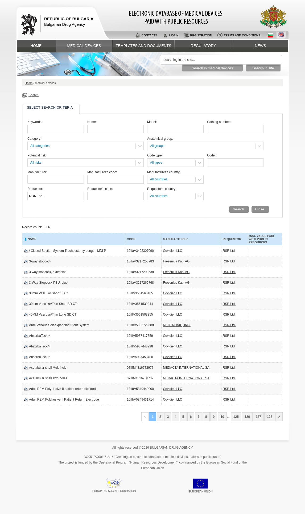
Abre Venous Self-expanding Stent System (59, 325)
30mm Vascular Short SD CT (49, 293)
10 (222, 417)
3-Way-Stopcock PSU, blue (48, 282)
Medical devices (84, 46)
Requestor (232, 239)
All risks (35, 162)
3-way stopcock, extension (48, 272)
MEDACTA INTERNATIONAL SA (186, 367)
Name (32, 238)
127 (258, 417)
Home (36, 46)
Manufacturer (175, 239)
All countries (158, 179)
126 (247, 417)
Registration (201, 35)
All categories (40, 146)
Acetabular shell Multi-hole (48, 367)
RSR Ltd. (229, 251)
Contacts (149, 35)
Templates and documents (143, 46)
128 (269, 417)
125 (236, 417)
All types (156, 162)
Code (131, 239)
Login (174, 35)
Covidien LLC (172, 251)
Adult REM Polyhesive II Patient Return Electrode (64, 399)
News (260, 46)
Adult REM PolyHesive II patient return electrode (63, 389)
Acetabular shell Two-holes (48, 378)
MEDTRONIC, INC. (176, 325)
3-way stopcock (40, 261)
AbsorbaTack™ (40, 336)
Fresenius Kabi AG (176, 261)
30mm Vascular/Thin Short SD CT (53, 304)
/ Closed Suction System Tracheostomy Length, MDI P (67, 251)
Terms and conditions (242, 35)
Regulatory (203, 46)
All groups (157, 146)
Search (33, 95)
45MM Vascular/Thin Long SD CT (53, 314)
